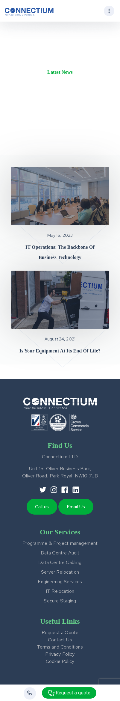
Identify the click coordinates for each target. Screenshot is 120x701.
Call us (42, 506)
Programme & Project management (60, 543)
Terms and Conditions (60, 647)
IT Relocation (60, 591)
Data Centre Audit (60, 553)
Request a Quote (60, 632)
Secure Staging (60, 601)
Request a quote (69, 693)
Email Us (76, 506)
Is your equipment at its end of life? (60, 350)
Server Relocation (60, 572)
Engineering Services (60, 581)
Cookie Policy (60, 661)
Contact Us (60, 640)
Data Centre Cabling (59, 562)
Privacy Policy (60, 654)
